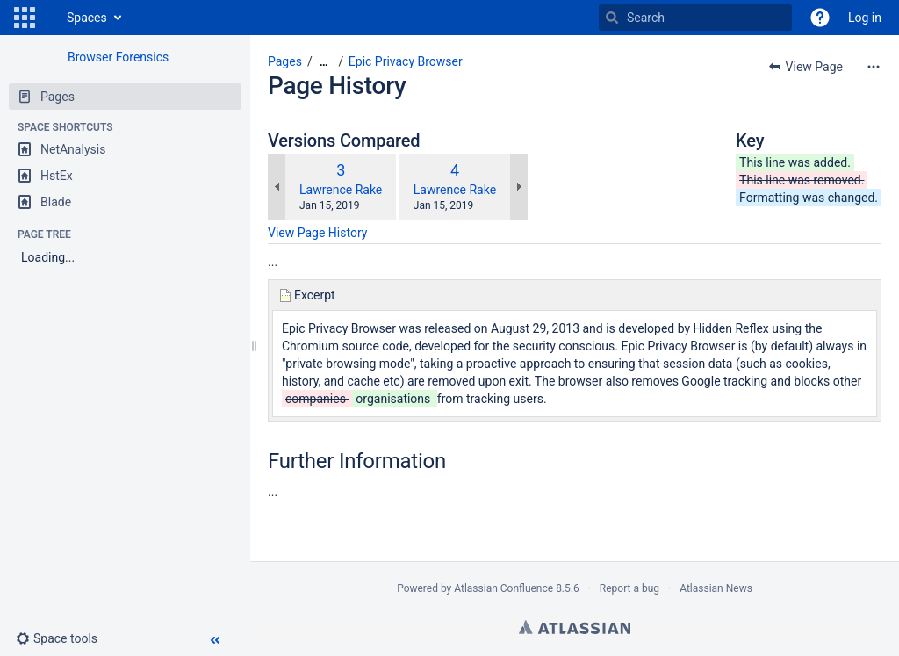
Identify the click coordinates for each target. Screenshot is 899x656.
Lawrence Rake (340, 190)
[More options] (873, 67)
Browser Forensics (118, 57)
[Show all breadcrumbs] (324, 61)
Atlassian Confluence (503, 588)
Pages (285, 61)
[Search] (612, 18)
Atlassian (574, 627)
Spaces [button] (87, 18)
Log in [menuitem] (864, 18)
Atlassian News (716, 588)
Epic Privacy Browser (406, 61)
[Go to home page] (49, 17)
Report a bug (629, 588)
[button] (24, 17)
